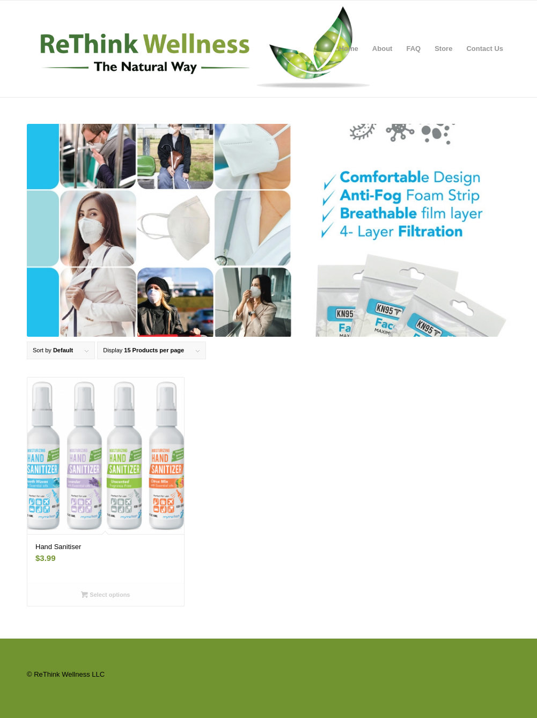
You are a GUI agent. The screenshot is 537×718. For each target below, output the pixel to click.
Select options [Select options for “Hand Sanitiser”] (105, 594)
